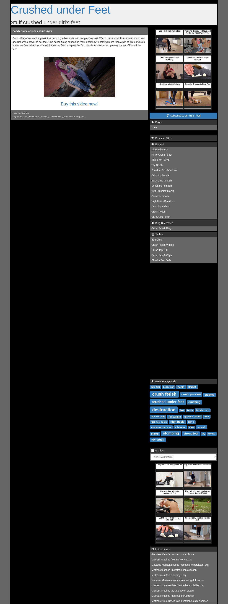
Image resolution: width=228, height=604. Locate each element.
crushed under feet (168, 402)
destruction (163, 409)
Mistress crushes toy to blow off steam (172, 590)
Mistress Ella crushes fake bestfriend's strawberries (179, 601)
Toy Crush (157, 165)
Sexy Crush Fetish (161, 180)
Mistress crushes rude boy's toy (168, 575)
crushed (209, 394)
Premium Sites (161, 138)
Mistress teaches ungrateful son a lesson (174, 569)
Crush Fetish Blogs (161, 228)
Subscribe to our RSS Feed (183, 115)
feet (71, 116)
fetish (190, 410)
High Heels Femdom (162, 201)
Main (154, 127)
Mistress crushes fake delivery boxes (171, 559)
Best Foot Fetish (160, 159)
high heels (177, 421)
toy (203, 434)
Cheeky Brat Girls (161, 260)
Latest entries (160, 549)
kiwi (66, 116)
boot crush (168, 387)
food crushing (57, 116)
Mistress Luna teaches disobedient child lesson (177, 585)
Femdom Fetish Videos (164, 170)
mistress (180, 427)
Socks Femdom (160, 196)
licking (77, 116)
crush (25, 116)
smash (201, 427)
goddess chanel (192, 416)
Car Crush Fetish (160, 216)
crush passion (191, 394)
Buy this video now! (79, 104)
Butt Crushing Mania (162, 190)
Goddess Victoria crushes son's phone (172, 554)
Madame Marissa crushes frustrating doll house (177, 580)
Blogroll (157, 144)
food (83, 116)
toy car (211, 434)
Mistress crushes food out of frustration (172, 595)
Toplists (157, 234)
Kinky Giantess (159, 149)
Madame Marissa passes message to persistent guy (180, 564)
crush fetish (34, 116)
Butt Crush (157, 239)
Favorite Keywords (163, 381)
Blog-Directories (162, 223)
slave (191, 427)
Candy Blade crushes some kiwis (32, 31)
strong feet (190, 433)
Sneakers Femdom (161, 185)
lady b (191, 422)
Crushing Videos (160, 206)
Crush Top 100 (159, 250)
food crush (202, 410)
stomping (171, 433)
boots (181, 386)
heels (206, 416)
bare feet (155, 387)
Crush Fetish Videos (162, 244)
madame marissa (161, 427)
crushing (45, 116)
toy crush (157, 439)
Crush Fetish (158, 211)
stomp (155, 433)
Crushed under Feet (60, 9)
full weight (175, 416)
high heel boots (159, 422)
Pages (156, 122)
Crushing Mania (160, 175)
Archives (158, 450)
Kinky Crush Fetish (161, 154)
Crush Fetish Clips (161, 255)
